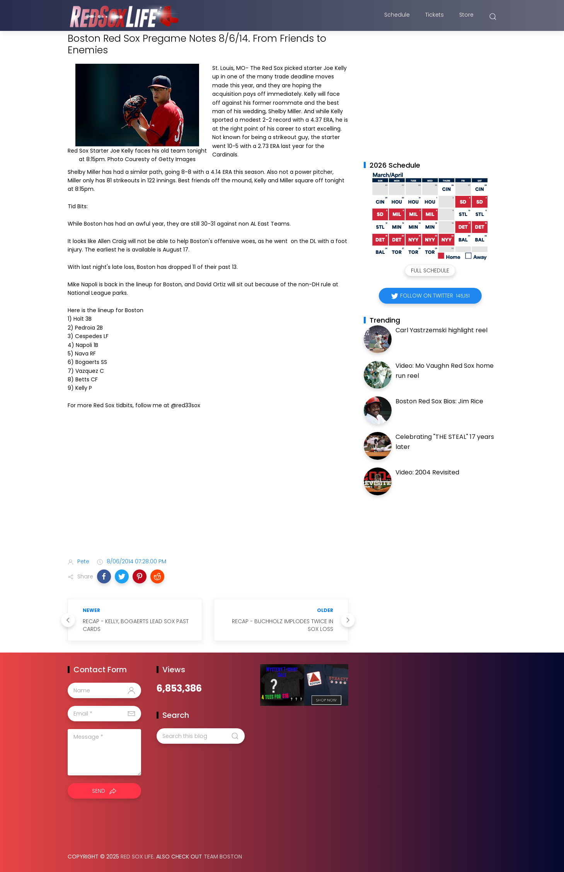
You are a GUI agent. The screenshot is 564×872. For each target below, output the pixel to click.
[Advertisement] (208, 491)
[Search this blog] (201, 736)
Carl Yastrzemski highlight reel (441, 330)
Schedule (397, 16)
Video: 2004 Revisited (427, 472)
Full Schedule (430, 270)
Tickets (434, 16)
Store (466, 16)
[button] (104, 576)
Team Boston (223, 856)
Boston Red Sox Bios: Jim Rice (439, 401)
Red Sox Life (137, 856)
